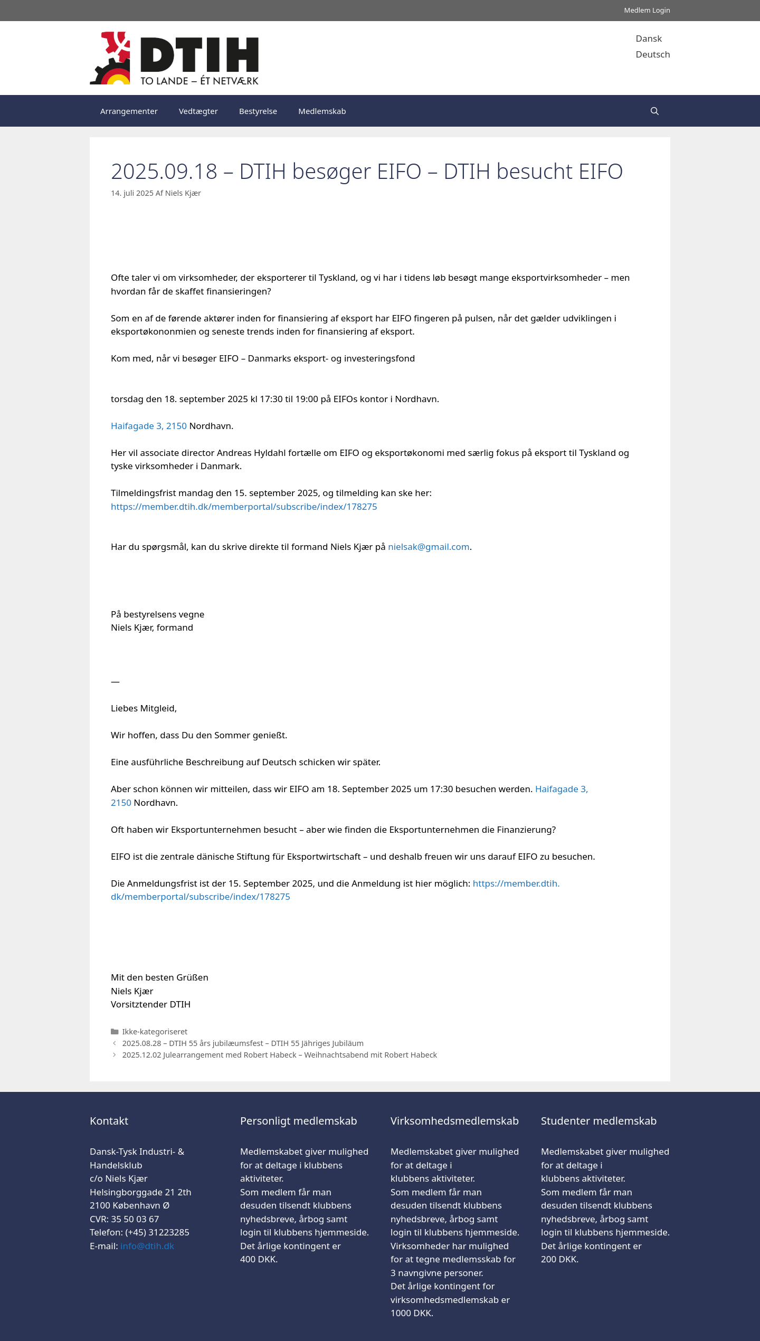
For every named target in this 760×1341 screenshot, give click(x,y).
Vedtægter (198, 111)
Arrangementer (129, 111)
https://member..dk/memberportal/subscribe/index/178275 (244, 506)
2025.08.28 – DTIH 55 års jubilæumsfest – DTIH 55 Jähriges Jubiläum (243, 1043)
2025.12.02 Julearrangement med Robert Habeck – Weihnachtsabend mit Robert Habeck (280, 1055)
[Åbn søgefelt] (654, 111)
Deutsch (653, 54)
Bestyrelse (258, 111)
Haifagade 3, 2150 (150, 426)
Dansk (649, 38)
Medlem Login (647, 10)
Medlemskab (322, 111)
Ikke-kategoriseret (155, 1031)
